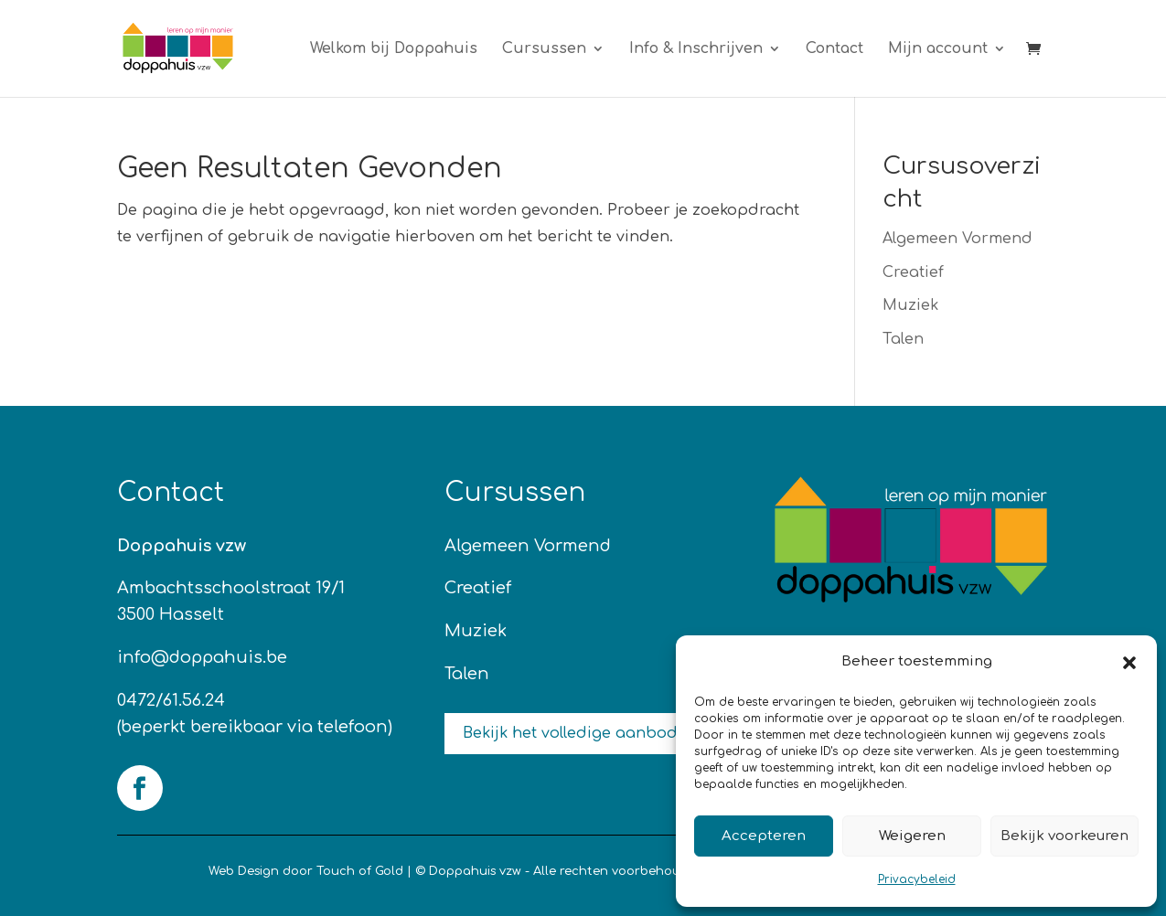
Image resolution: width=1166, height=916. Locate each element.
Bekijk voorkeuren (1064, 836)
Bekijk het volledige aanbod (570, 733)
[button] (1129, 663)
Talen (903, 339)
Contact (834, 49)
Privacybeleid (917, 879)
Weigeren (912, 836)
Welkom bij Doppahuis (393, 49)
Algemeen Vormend (957, 238)
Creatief (913, 272)
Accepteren (764, 836)
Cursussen (544, 49)
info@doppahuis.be (202, 657)
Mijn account (938, 49)
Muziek (910, 305)
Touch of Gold (359, 871)
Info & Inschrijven (696, 49)
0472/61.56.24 (171, 700)
